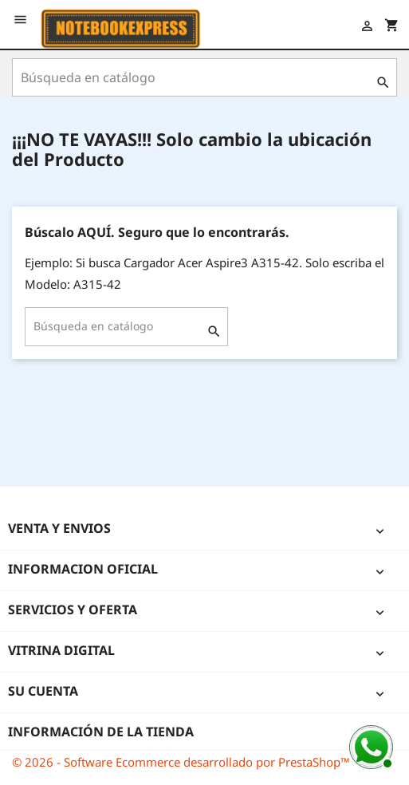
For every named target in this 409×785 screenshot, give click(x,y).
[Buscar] (204, 77)
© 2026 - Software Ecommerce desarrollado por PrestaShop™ (181, 762)
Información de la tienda (101, 731)
